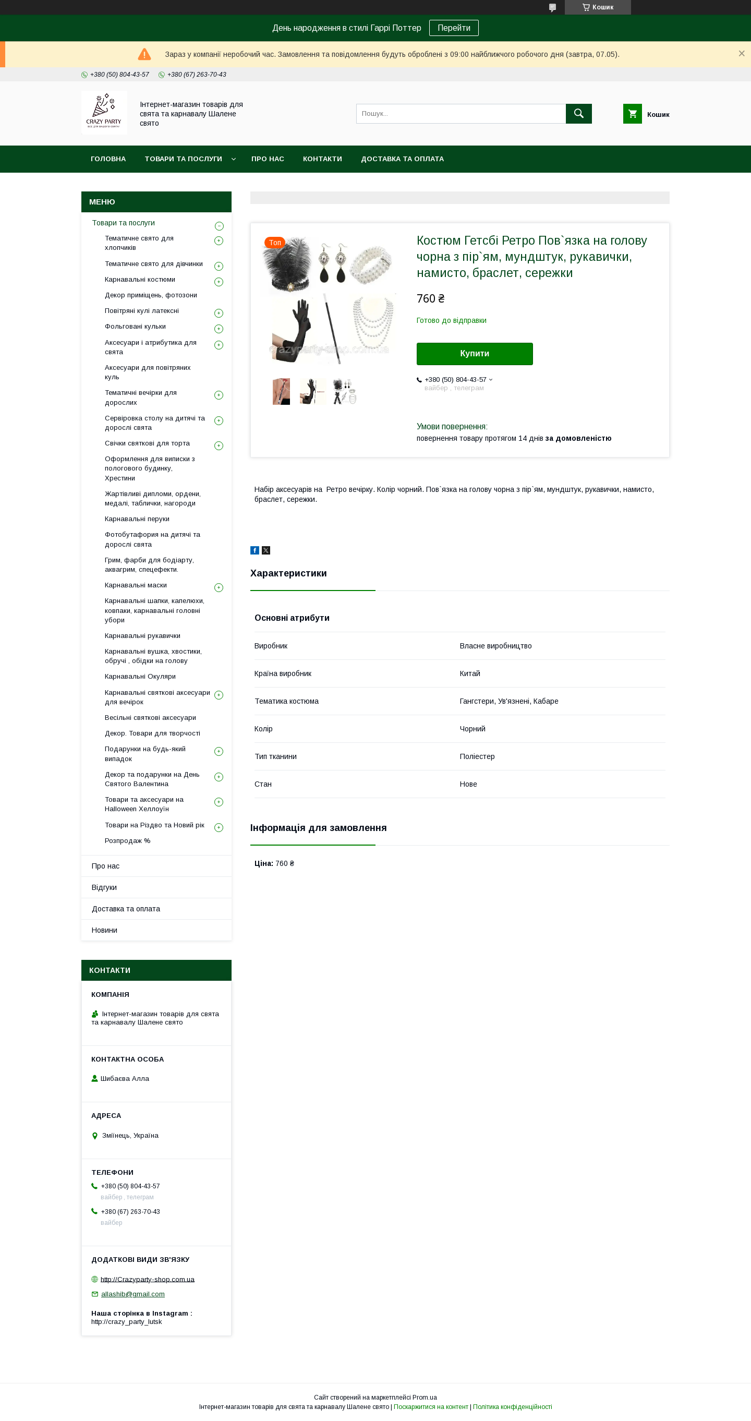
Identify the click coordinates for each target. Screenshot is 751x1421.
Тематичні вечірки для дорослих (141, 397)
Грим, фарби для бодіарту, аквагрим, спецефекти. (149, 564)
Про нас (267, 159)
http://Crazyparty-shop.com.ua (148, 1279)
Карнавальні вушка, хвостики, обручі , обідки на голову (153, 656)
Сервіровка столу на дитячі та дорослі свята (155, 422)
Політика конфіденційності (512, 1407)
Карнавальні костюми (140, 279)
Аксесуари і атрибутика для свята (151, 347)
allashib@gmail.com (133, 1294)
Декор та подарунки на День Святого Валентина (152, 779)
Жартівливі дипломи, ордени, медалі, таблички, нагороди (153, 498)
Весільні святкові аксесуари (150, 717)
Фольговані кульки (135, 326)
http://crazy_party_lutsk (126, 1322)
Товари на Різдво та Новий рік (154, 825)
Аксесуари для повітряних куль (148, 372)
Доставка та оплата (402, 159)
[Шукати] (579, 114)
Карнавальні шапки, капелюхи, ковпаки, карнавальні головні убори (154, 610)
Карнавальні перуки (137, 519)
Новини (104, 930)
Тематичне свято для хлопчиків (139, 242)
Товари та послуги (183, 159)
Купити (475, 353)
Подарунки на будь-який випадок (145, 753)
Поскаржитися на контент (431, 1407)
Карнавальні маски (136, 585)
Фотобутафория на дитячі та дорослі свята (152, 539)
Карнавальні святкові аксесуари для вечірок (157, 697)
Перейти (454, 27)
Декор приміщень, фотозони (151, 295)
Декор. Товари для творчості (152, 733)
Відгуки (104, 887)
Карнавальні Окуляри (140, 676)
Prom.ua (425, 1397)
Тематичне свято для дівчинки (154, 264)
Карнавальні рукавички (142, 636)
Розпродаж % (128, 841)
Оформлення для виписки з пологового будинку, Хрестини (150, 468)
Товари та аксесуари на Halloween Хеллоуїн (144, 804)
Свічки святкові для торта (147, 443)
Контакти (322, 159)
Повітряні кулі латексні (142, 311)
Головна (108, 159)
